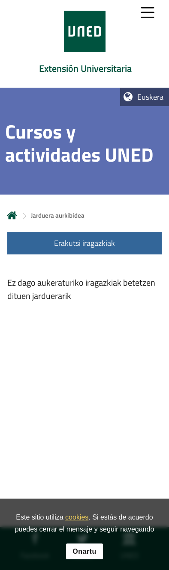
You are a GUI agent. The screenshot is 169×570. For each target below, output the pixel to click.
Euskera (150, 97)
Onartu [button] (84, 552)
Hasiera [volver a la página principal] (12, 215)
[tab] (84, 44)
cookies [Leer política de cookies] (76, 519)
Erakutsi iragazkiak (84, 243)
